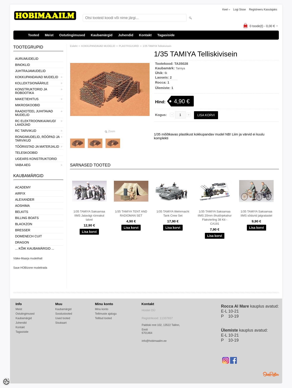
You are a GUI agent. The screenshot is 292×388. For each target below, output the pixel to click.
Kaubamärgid (102, 35)
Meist (49, 35)
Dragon (22, 242)
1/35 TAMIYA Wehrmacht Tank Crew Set (173, 213)
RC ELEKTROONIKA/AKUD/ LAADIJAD (35, 122)
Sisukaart (61, 322)
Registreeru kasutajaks (263, 9)
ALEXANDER (24, 199)
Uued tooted (62, 318)
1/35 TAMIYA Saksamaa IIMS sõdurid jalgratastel (256, 213)
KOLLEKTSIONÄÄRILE (32, 83)
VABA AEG (23, 165)
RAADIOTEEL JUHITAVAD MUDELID (34, 113)
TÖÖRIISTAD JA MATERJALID (37, 146)
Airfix (20, 193)
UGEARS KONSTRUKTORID (36, 159)
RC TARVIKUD (25, 131)
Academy (23, 187)
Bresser (22, 230)
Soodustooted (63, 313)
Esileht (74, 46)
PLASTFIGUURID (129, 46)
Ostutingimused (72, 35)
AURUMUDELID (27, 58)
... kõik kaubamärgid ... (34, 248)
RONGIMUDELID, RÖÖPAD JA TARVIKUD (37, 138)
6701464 (147, 333)
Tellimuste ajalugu (106, 313)
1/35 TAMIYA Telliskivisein (157, 46)
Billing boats (27, 218)
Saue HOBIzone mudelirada (30, 267)
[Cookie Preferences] (6, 382)
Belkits (21, 212)
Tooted (33, 35)
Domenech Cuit (28, 236)
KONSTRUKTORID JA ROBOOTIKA (31, 91)
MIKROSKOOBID (27, 105)
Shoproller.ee (271, 374)
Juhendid (125, 35)
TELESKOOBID (26, 152)
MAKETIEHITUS (27, 99)
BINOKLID (22, 65)
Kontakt (145, 35)
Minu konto (101, 309)
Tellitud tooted (103, 318)
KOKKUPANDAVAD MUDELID (36, 77)
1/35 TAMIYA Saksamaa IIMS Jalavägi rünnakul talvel (89, 215)
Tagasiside (165, 35)
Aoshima (22, 205)
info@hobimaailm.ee (154, 340)
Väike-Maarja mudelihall (27, 258)
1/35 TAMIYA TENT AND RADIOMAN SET (131, 213)
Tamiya (180, 68)
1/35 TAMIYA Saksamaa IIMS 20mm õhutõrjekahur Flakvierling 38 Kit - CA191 (215, 217)
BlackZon (23, 224)
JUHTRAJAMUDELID (30, 71)
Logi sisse (239, 9)
